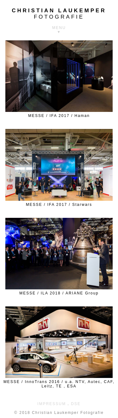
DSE (76, 404)
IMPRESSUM (51, 404)
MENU (59, 28)
